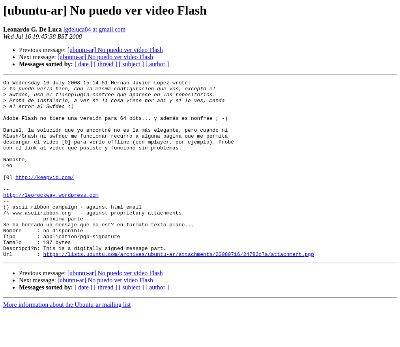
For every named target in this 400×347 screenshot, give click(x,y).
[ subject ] (131, 64)
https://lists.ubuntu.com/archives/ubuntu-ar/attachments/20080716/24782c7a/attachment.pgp (178, 289)
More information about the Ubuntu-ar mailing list (67, 340)
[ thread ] (105, 64)
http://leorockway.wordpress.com (51, 218)
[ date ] (83, 64)
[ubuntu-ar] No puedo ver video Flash (115, 50)
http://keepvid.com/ (44, 197)
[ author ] (157, 64)
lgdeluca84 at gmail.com (94, 29)
